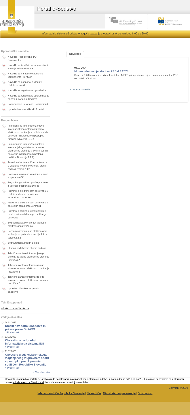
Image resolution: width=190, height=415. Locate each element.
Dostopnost (145, 393)
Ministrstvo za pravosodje (119, 393)
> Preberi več (12, 332)
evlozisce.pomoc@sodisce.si (15, 308)
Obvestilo (75, 53)
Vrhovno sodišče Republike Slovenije (61, 393)
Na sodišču (94, 393)
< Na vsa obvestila (80, 89)
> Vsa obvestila (41, 372)
